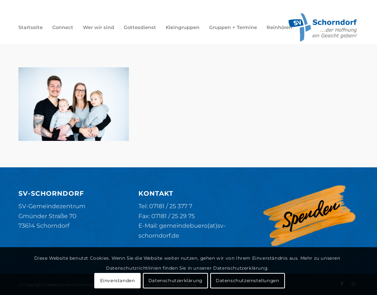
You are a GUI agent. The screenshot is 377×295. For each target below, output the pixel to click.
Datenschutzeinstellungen (247, 280)
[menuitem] (30, 27)
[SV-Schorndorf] (322, 27)
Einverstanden (117, 280)
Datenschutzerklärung (175, 280)
